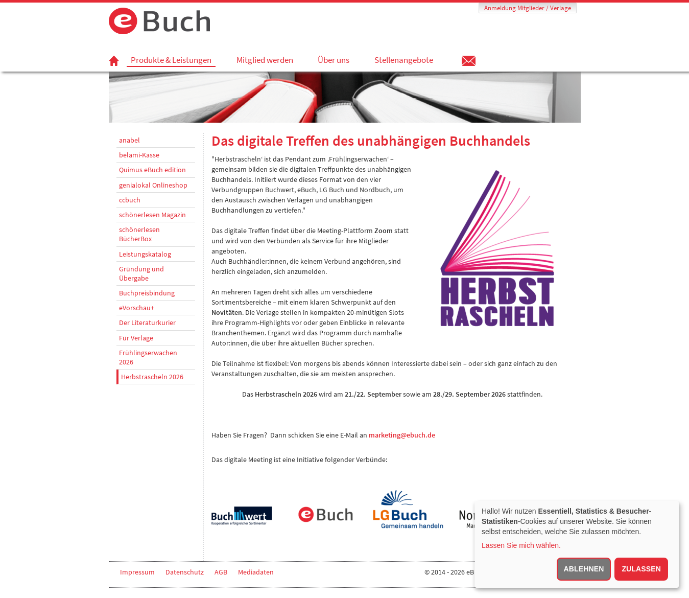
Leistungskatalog (145, 254)
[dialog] (576, 544)
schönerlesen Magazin (152, 214)
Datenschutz (184, 572)
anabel (129, 140)
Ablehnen (584, 569)
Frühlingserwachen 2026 (148, 357)
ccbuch (129, 199)
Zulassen (641, 569)
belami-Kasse (139, 154)
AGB (221, 572)
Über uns (333, 60)
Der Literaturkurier (147, 322)
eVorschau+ (136, 307)
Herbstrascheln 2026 (152, 376)
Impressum (137, 572)
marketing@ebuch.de (402, 435)
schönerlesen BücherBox (139, 234)
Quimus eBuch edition (152, 169)
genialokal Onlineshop (153, 185)
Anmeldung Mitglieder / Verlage (527, 8)
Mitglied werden (264, 60)
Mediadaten (256, 572)
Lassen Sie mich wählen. (521, 545)
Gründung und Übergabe (141, 273)
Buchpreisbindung (147, 292)
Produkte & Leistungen (171, 60)
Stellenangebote (403, 60)
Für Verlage (136, 337)
